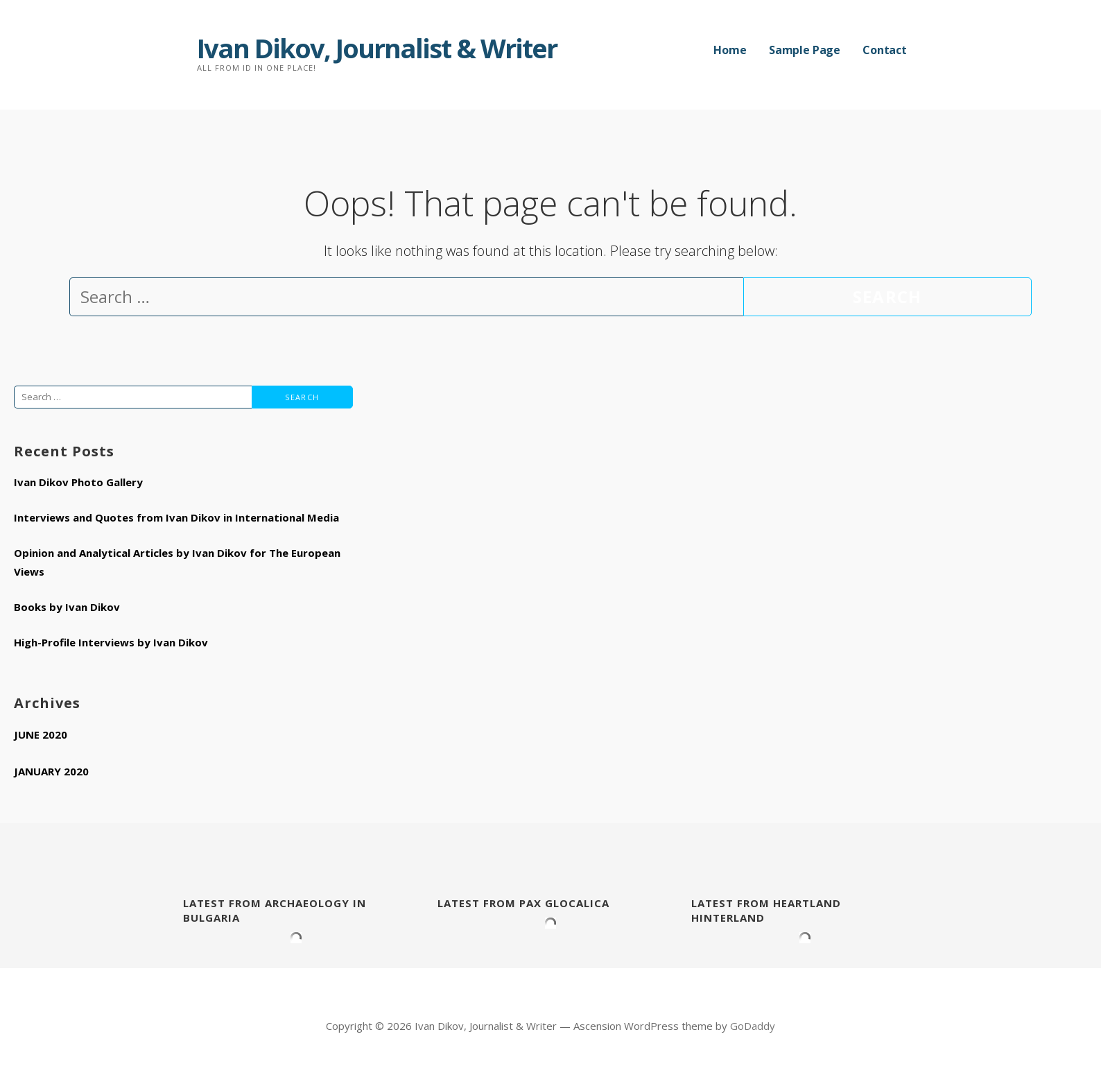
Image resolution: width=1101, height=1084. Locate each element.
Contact (884, 50)
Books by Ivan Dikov (67, 607)
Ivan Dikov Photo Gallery (78, 482)
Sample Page (804, 50)
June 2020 (40, 734)
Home (729, 50)
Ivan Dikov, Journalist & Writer (377, 48)
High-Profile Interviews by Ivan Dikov (111, 642)
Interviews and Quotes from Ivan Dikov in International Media (176, 517)
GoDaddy (752, 1026)
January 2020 (51, 771)
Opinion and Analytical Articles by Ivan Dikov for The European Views (177, 562)
